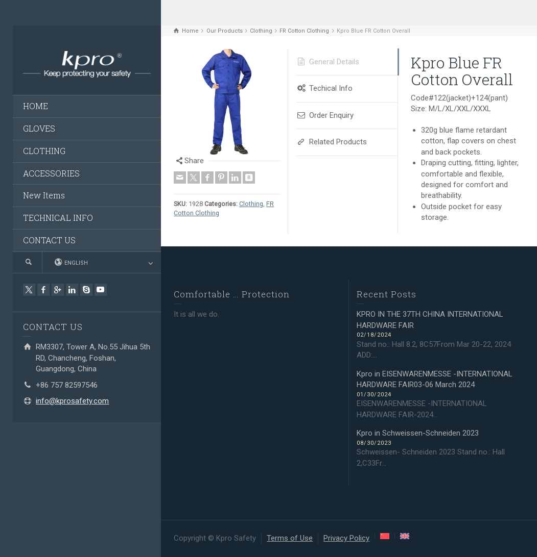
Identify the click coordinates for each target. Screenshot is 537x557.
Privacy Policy (346, 538)
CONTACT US (49, 240)
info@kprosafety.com (72, 401)
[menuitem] (384, 536)
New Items (44, 195)
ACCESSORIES (51, 173)
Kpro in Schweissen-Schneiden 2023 (418, 433)
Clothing (251, 204)
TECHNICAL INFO (58, 217)
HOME (35, 105)
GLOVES (39, 128)
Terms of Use (290, 538)
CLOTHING (44, 150)
